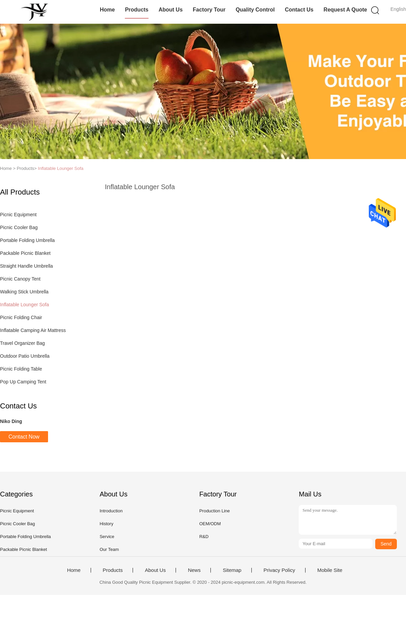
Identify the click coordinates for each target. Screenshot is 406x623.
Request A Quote (345, 10)
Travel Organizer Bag (22, 343)
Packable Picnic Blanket (25, 253)
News (194, 570)
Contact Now (24, 437)
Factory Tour (209, 10)
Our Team (109, 549)
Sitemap (232, 570)
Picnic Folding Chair (21, 317)
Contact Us (299, 10)
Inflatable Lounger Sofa (60, 168)
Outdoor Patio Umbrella (24, 356)
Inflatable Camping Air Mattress (33, 330)
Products (136, 10)
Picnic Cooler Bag (19, 227)
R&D (203, 536)
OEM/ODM (210, 523)
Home (107, 10)
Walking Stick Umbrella (24, 291)
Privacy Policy (279, 570)
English (398, 9)
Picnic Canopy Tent (20, 279)
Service (106, 536)
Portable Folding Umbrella (27, 240)
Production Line (214, 510)
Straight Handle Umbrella (26, 266)
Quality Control (255, 10)
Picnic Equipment (18, 214)
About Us (171, 10)
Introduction (110, 510)
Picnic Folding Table (21, 369)
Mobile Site (329, 570)
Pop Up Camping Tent (23, 381)
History (106, 523)
